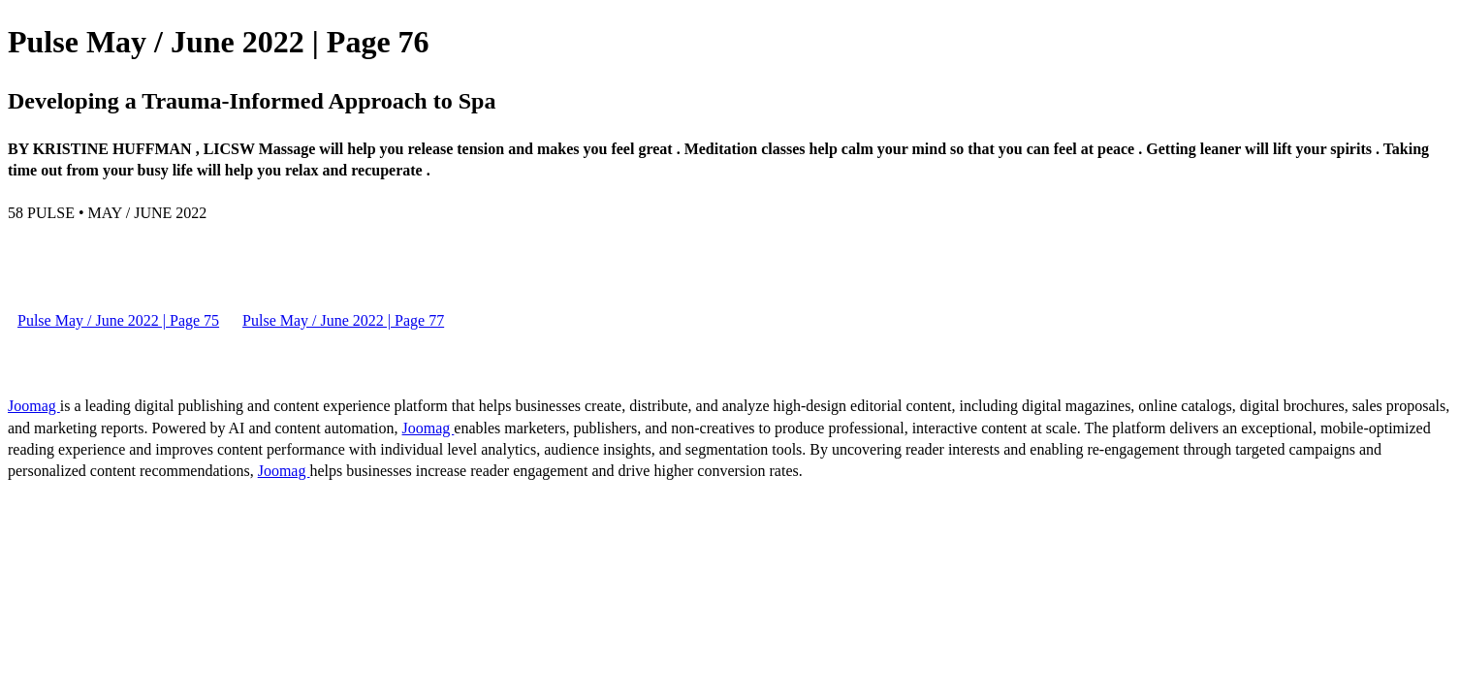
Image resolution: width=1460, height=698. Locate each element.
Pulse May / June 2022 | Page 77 (343, 320)
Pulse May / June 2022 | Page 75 (118, 320)
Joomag (34, 405)
